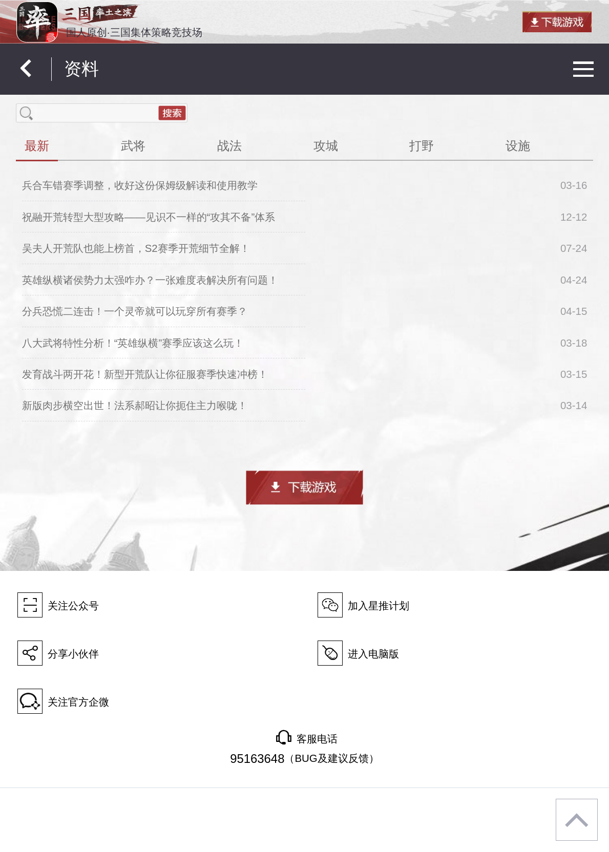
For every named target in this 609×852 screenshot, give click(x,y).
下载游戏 (305, 487)
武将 (133, 146)
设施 (518, 146)
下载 (557, 21)
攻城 (325, 146)
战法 (229, 146)
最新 (37, 146)
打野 (421, 146)
